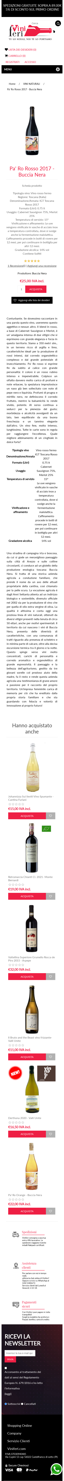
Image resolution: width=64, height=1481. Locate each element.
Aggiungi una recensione (41, 265)
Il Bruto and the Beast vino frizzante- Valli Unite (30, 1039)
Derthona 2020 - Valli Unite (24, 1118)
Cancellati (30, 1404)
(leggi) (8, 1393)
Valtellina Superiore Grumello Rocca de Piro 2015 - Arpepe (31, 958)
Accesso (30, 61)
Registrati (12, 61)
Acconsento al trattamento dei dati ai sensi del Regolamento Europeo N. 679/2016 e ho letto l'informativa (24, 1380)
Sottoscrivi (14, 1404)
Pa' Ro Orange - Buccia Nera (25, 1195)
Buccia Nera (39, 273)
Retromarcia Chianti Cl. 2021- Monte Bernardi (30, 878)
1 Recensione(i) (16, 265)
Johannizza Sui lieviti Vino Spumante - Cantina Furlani (31, 798)
